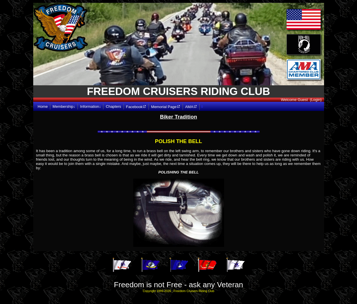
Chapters (113, 106)
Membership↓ (64, 106)
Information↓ (90, 106)
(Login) (316, 100)
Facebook (136, 106)
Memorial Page (165, 106)
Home (43, 106)
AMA (191, 106)
